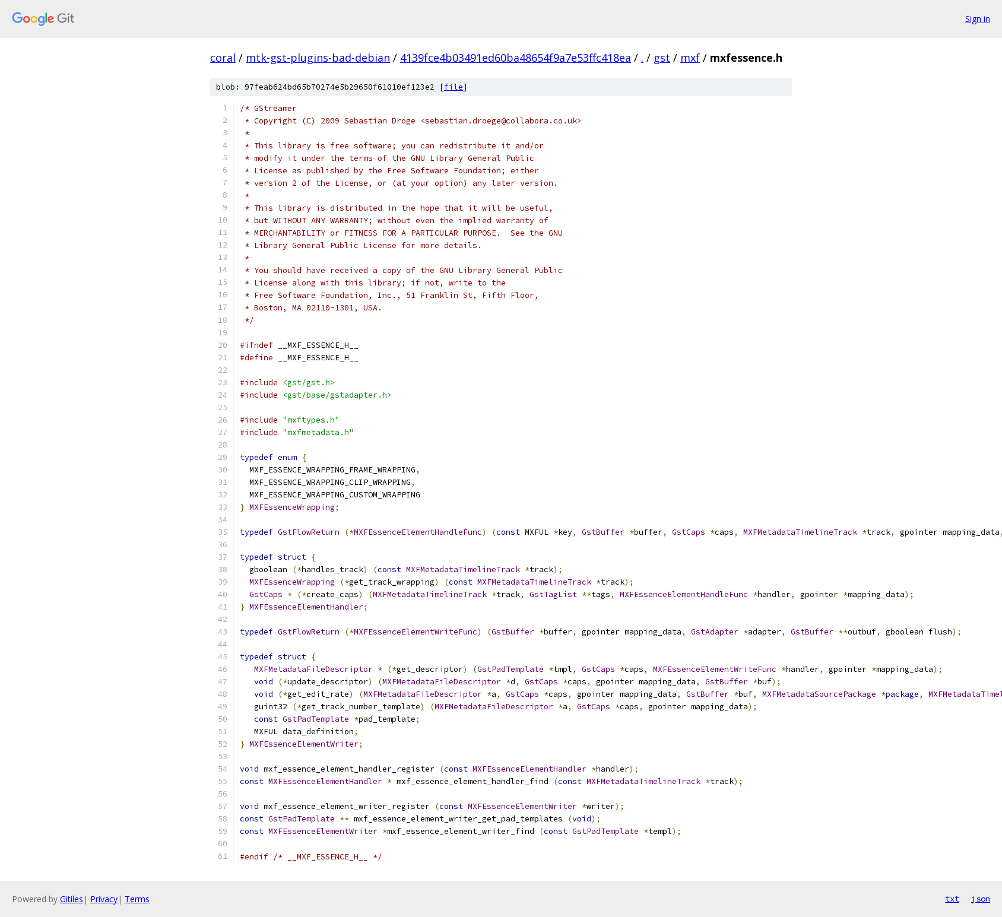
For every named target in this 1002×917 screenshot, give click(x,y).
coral (223, 57)
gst (662, 57)
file (453, 87)
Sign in (977, 18)
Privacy (104, 899)
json (980, 898)
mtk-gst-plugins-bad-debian (318, 57)
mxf (690, 57)
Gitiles (71, 899)
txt (952, 898)
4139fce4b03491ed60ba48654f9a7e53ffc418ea (515, 57)
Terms (137, 899)
